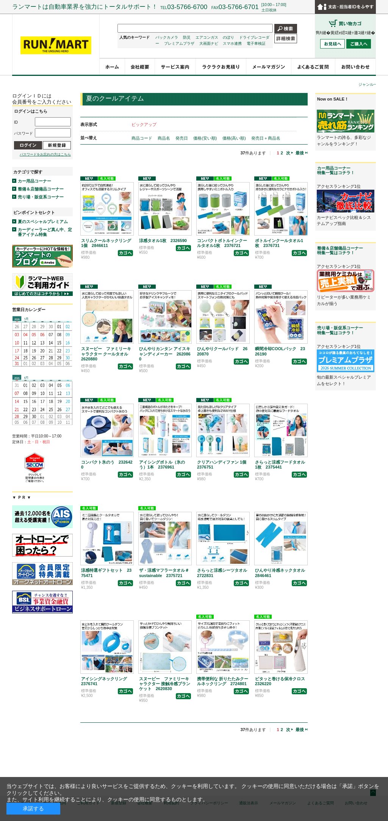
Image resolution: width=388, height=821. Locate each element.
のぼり (228, 37)
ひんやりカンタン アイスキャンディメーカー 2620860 (165, 353)
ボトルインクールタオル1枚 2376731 (279, 243)
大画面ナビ (208, 43)
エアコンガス (207, 37)
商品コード (142, 138)
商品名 (164, 138)
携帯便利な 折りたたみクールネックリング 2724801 (222, 681)
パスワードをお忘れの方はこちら (45, 154)
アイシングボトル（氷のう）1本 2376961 (162, 464)
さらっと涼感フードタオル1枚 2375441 (280, 464)
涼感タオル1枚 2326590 (163, 240)
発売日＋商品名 (265, 138)
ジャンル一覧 (369, 84)
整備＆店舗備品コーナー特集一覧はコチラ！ (340, 250)
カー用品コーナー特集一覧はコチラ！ (336, 170)
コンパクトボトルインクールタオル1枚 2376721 (222, 243)
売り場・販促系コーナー (41, 197)
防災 (187, 37)
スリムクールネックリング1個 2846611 (106, 243)
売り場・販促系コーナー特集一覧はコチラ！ (340, 330)
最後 (300, 153)
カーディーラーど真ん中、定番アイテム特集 (45, 232)
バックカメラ (166, 37)
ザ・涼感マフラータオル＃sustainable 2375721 (164, 572)
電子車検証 (256, 43)
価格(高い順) (234, 138)
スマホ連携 (232, 43)
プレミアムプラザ (179, 43)
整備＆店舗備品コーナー (41, 189)
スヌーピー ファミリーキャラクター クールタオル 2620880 (106, 353)
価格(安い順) (205, 138)
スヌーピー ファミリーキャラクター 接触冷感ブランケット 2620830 (164, 683)
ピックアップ (143, 124)
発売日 (182, 138)
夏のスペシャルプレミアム (43, 221)
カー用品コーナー (34, 181)
